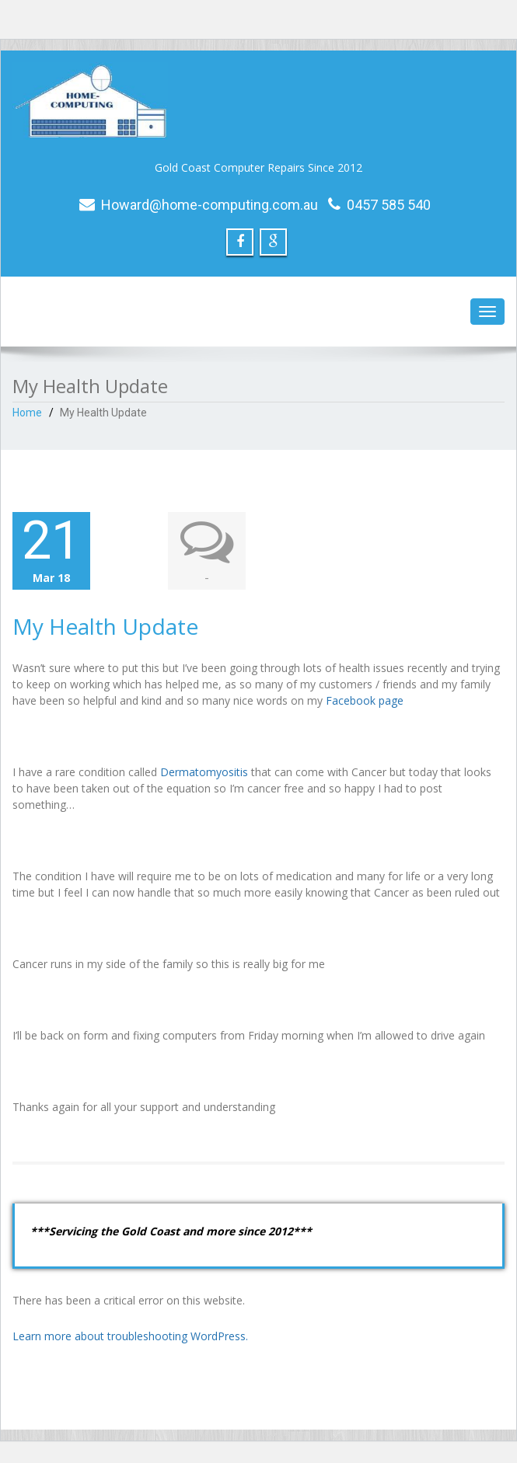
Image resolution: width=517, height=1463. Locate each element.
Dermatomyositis (204, 772)
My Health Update (105, 626)
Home (27, 412)
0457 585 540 (389, 205)
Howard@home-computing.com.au (209, 205)
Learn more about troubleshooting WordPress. (130, 1336)
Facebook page (364, 700)
